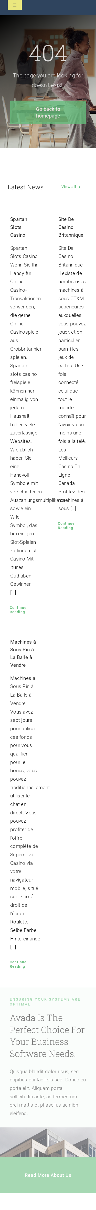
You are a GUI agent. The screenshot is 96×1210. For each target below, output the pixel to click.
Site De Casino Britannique (70, 227)
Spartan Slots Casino (18, 227)
